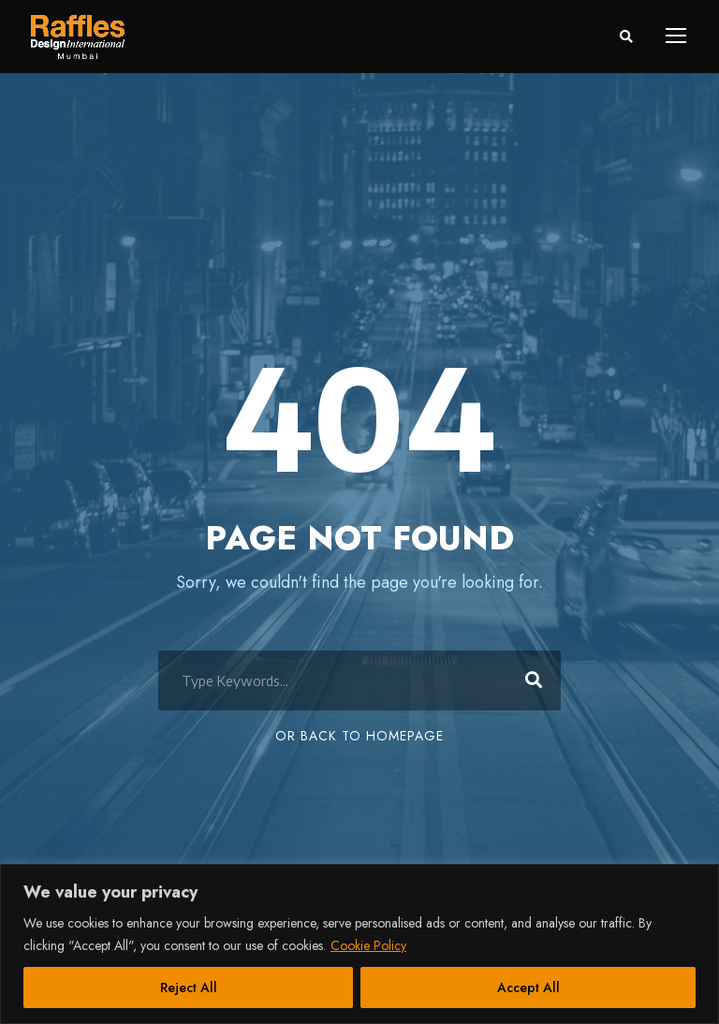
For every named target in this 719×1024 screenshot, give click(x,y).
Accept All (528, 987)
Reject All (188, 987)
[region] (359, 944)
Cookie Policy (368, 945)
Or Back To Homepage (359, 735)
